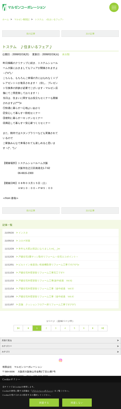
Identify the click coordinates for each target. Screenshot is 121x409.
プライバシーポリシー (42, 390)
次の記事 (90, 33)
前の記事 (30, 33)
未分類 (66, 54)
